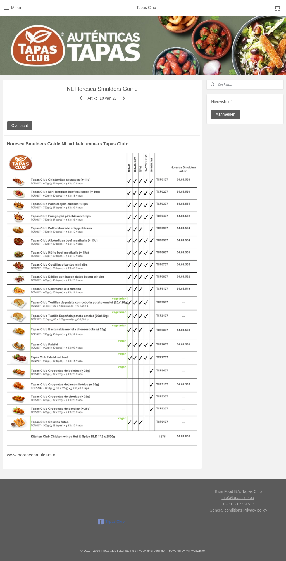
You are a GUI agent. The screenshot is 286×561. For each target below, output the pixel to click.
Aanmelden (225, 114)
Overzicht (19, 125)
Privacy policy (255, 510)
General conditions (225, 510)
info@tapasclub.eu (237, 497)
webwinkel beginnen (152, 550)
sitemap (124, 550)
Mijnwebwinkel (196, 550)
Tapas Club (111, 521)
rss (134, 550)
